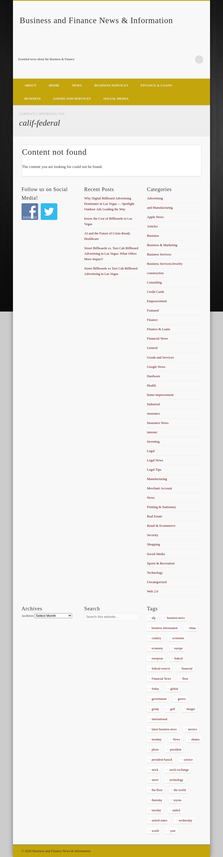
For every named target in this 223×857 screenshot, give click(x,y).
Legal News (155, 460)
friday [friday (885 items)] (155, 689)
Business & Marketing (162, 245)
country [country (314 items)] (156, 638)
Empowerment (157, 301)
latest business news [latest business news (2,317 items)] (164, 729)
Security (152, 535)
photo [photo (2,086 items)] (155, 749)
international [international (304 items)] (160, 719)
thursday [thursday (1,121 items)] (157, 800)
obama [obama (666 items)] (195, 739)
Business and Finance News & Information (96, 20)
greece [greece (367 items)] (182, 699)
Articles (152, 226)
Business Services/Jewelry (165, 264)
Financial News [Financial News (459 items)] (161, 678)
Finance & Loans (156, 85)
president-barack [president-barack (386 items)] (162, 759)
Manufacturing (157, 479)
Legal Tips (154, 469)
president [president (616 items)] (175, 749)
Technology (155, 573)
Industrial (153, 404)
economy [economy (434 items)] (157, 648)
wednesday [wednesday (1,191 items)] (185, 820)
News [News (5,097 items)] (176, 739)
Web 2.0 (152, 591)
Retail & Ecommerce (161, 526)
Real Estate (154, 516)
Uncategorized (157, 582)
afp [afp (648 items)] (154, 618)
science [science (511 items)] (188, 759)
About (30, 85)
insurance (153, 413)
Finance (152, 320)
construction (155, 273)
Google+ (188, 59)
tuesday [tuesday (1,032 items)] (156, 810)
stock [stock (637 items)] (155, 770)
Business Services (111, 85)
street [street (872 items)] (155, 780)
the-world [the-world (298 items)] (180, 790)
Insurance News (158, 423)
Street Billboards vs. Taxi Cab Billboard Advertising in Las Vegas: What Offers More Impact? (111, 253)
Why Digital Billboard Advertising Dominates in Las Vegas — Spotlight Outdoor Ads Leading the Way (109, 203)
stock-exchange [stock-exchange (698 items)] (179, 770)
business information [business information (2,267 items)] (165, 628)
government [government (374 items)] (159, 699)
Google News (156, 367)
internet (152, 432)
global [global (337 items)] (174, 689)
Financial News (157, 338)
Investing (153, 441)
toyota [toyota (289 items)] (177, 800)
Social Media (115, 98)
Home (54, 85)
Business (32, 98)
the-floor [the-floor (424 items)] (157, 790)
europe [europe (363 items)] (178, 648)
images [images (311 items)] (190, 709)
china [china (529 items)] (192, 628)
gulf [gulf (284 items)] (172, 709)
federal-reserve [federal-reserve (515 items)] (161, 668)
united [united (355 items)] (176, 810)
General (152, 348)
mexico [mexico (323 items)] (192, 729)
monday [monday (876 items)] (157, 739)
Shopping (153, 544)
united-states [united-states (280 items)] (160, 820)
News (77, 85)
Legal (151, 451)
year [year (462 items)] (173, 831)
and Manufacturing (160, 208)
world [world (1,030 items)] (155, 831)
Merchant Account (159, 488)
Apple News (155, 217)
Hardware (153, 376)
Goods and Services (72, 98)
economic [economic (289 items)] (178, 638)
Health (151, 385)
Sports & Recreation (161, 563)
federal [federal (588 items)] (178, 658)
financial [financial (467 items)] (187, 668)
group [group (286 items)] (155, 709)
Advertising (155, 198)
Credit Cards (155, 292)
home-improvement (160, 395)
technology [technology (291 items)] (176, 780)
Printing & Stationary (161, 507)
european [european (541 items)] (157, 658)
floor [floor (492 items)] (185, 678)
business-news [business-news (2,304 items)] (176, 618)
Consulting (154, 282)
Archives (28, 616)
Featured (153, 310)
